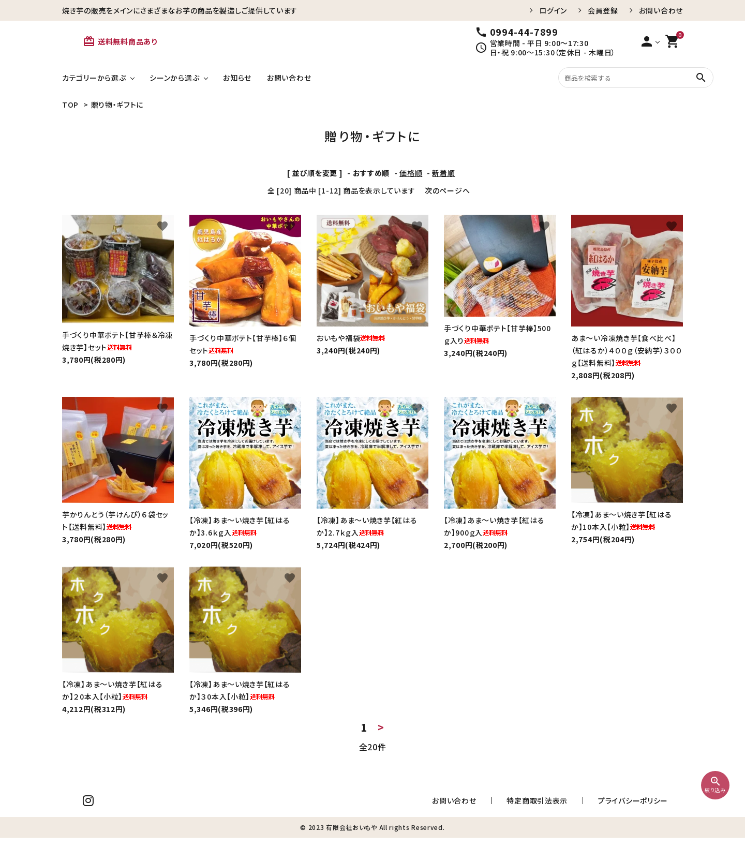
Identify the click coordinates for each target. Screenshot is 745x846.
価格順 (410, 173)
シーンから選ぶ (174, 77)
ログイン (553, 10)
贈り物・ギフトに (117, 104)
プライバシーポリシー (645, 804)
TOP (70, 104)
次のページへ (447, 190)
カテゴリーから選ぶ (94, 77)
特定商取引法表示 (573, 804)
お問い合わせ (661, 10)
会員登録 (603, 10)
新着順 (443, 173)
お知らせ (237, 77)
